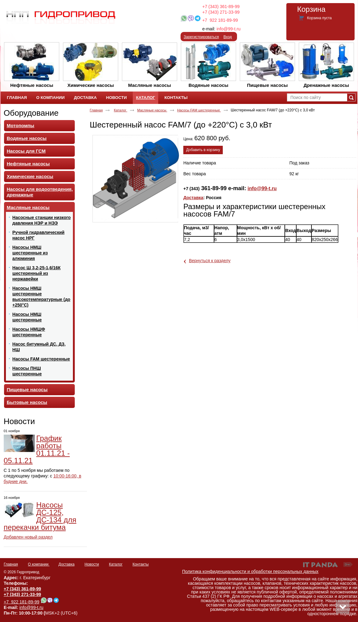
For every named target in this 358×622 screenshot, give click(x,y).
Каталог (145, 97)
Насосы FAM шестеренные (199, 110)
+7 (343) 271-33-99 (220, 12)
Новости (19, 421)
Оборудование (31, 113)
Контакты (140, 564)
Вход (227, 37)
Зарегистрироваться (201, 37)
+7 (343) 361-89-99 (220, 6)
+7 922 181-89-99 (220, 20)
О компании (39, 564)
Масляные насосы (152, 110)
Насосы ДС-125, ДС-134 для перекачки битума (40, 516)
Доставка (193, 197)
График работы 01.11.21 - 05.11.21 (37, 449)
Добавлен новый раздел (28, 537)
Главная (96, 110)
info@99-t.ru (228, 28)
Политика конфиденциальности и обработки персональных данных (250, 571)
